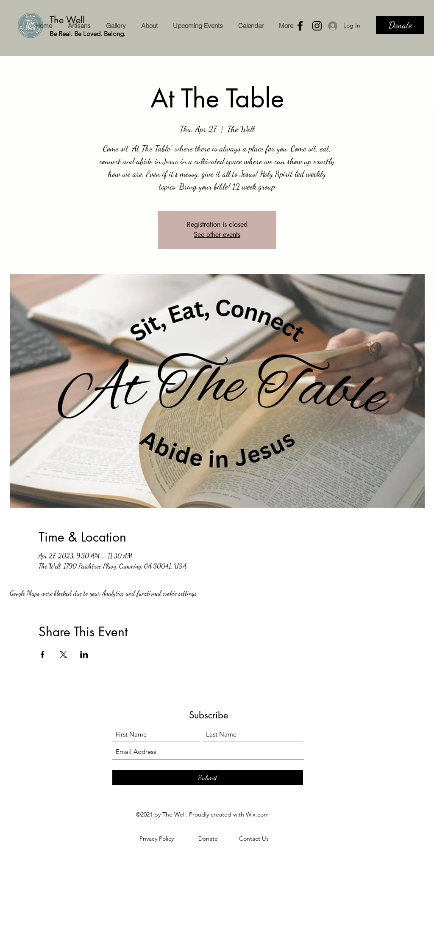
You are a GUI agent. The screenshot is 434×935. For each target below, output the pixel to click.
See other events (217, 234)
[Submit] (207, 777)
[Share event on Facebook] (43, 654)
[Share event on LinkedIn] (84, 654)
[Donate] (400, 25)
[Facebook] (300, 25)
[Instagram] (317, 25)
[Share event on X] (63, 654)
